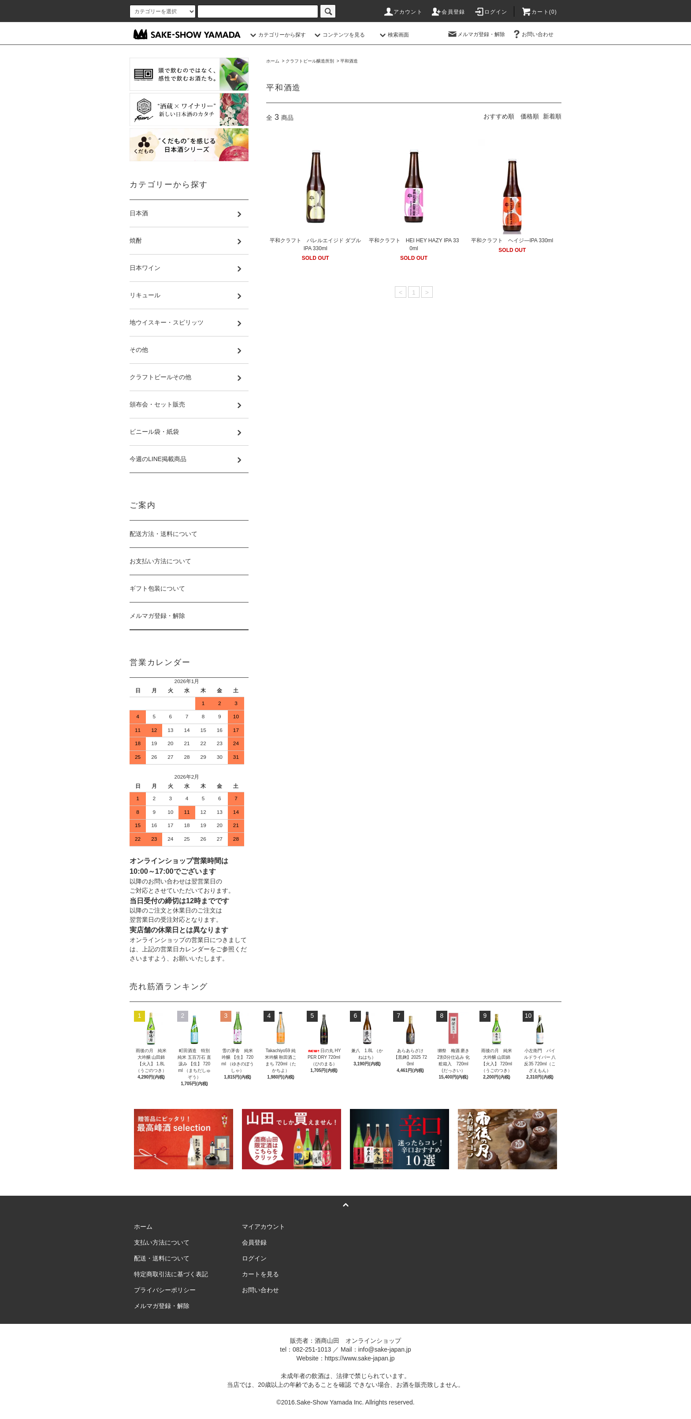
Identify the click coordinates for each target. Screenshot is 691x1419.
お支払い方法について (160, 561)
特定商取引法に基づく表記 (171, 1274)
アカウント (403, 12)
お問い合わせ (532, 34)
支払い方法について (161, 1242)
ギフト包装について (157, 588)
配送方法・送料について (163, 533)
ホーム (272, 61)
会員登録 (448, 12)
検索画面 (393, 35)
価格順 (529, 116)
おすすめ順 (498, 116)
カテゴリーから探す (277, 35)
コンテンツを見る (338, 35)
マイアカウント (263, 1226)
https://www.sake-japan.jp (360, 1358)
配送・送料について (161, 1258)
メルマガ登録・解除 (476, 34)
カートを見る (260, 1274)
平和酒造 (349, 61)
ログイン (491, 12)
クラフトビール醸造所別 (310, 61)
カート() (539, 12)
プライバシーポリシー (165, 1289)
